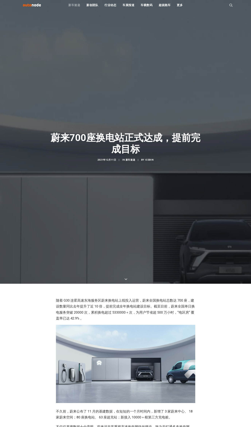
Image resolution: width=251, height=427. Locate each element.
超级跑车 (165, 7)
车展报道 (129, 7)
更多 (180, 7)
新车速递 (74, 7)
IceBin (149, 180)
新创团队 (92, 7)
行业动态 (110, 7)
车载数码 (147, 7)
